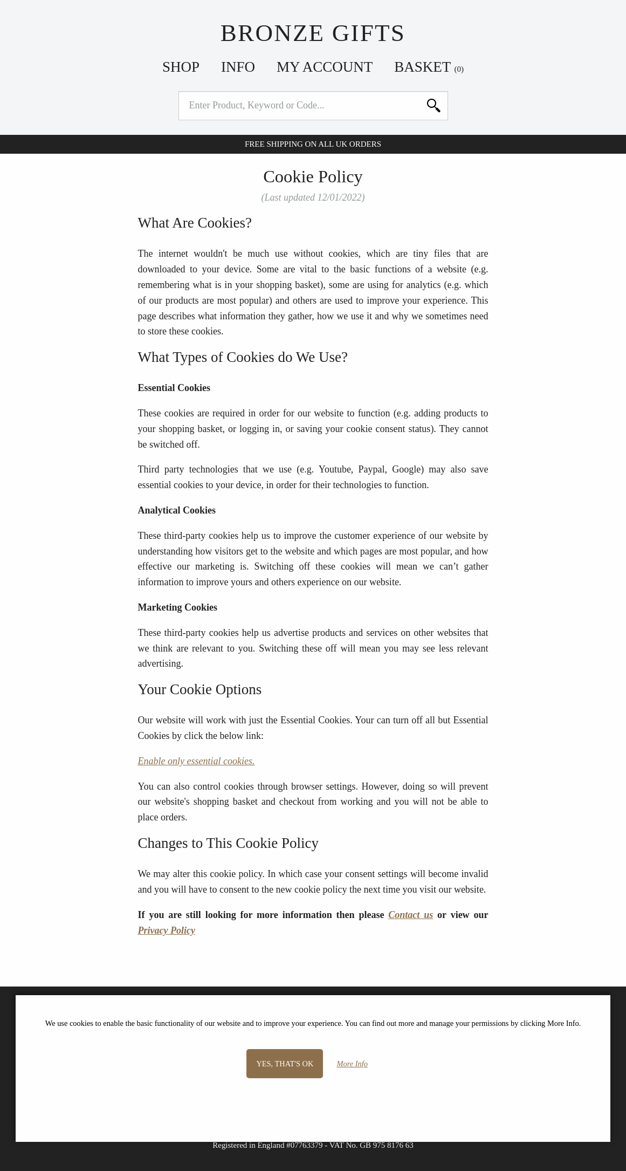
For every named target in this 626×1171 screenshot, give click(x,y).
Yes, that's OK (284, 1063)
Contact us (410, 914)
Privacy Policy (166, 930)
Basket (429, 67)
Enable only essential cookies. (196, 761)
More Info (352, 1063)
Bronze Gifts (313, 32)
